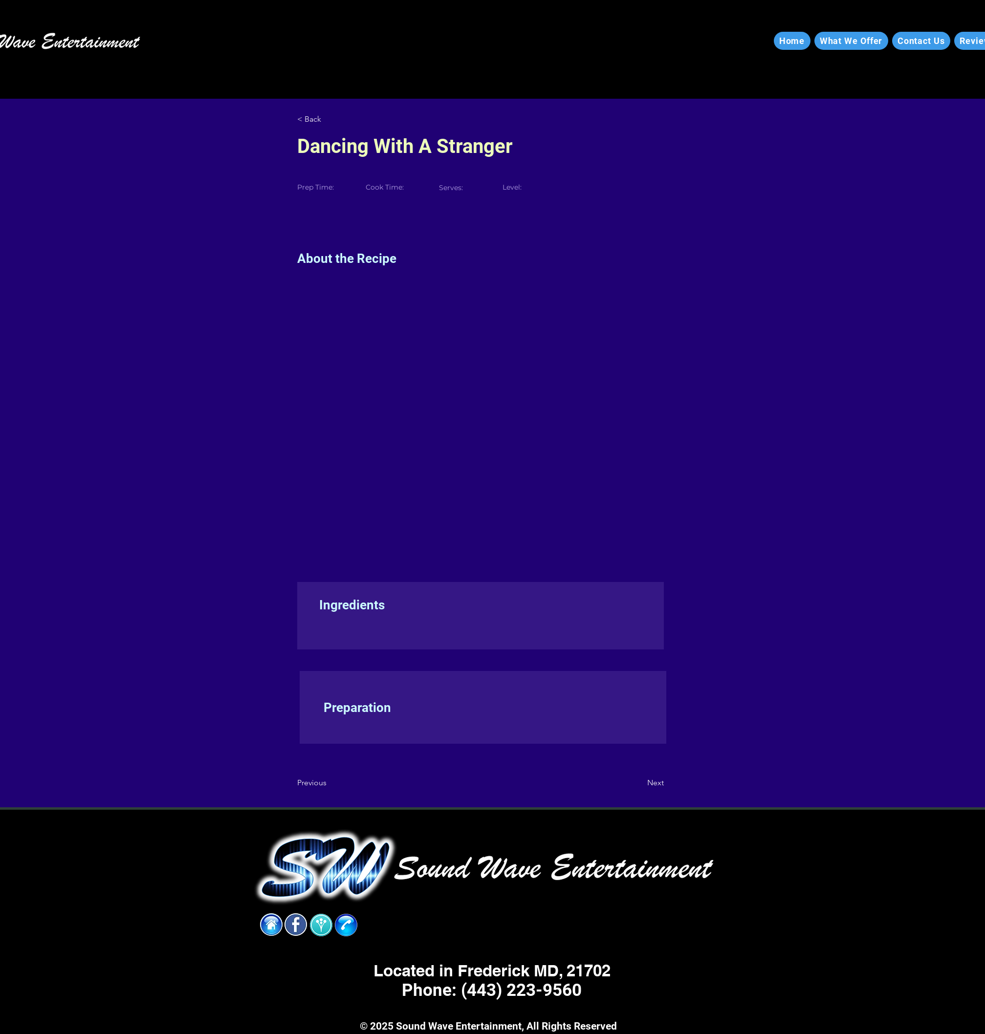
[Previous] (329, 783)
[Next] (639, 783)
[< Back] (329, 119)
